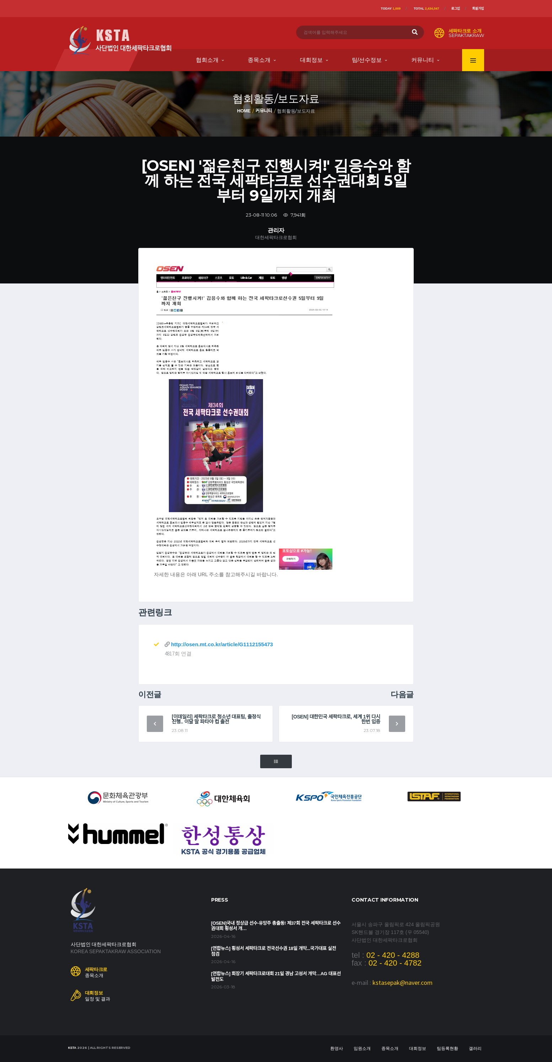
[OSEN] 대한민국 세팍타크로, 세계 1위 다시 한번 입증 (336, 719)
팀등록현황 (447, 1048)
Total (426, 8)
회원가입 (478, 8)
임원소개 (362, 1048)
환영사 (336, 1048)
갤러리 (475, 1048)
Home (244, 110)
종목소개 (259, 60)
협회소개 (207, 60)
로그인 (455, 8)
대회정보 (311, 60)
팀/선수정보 (367, 60)
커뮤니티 (422, 60)
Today (391, 8)
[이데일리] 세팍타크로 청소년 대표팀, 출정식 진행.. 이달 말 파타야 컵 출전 (216, 719)
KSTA (72, 1048)
